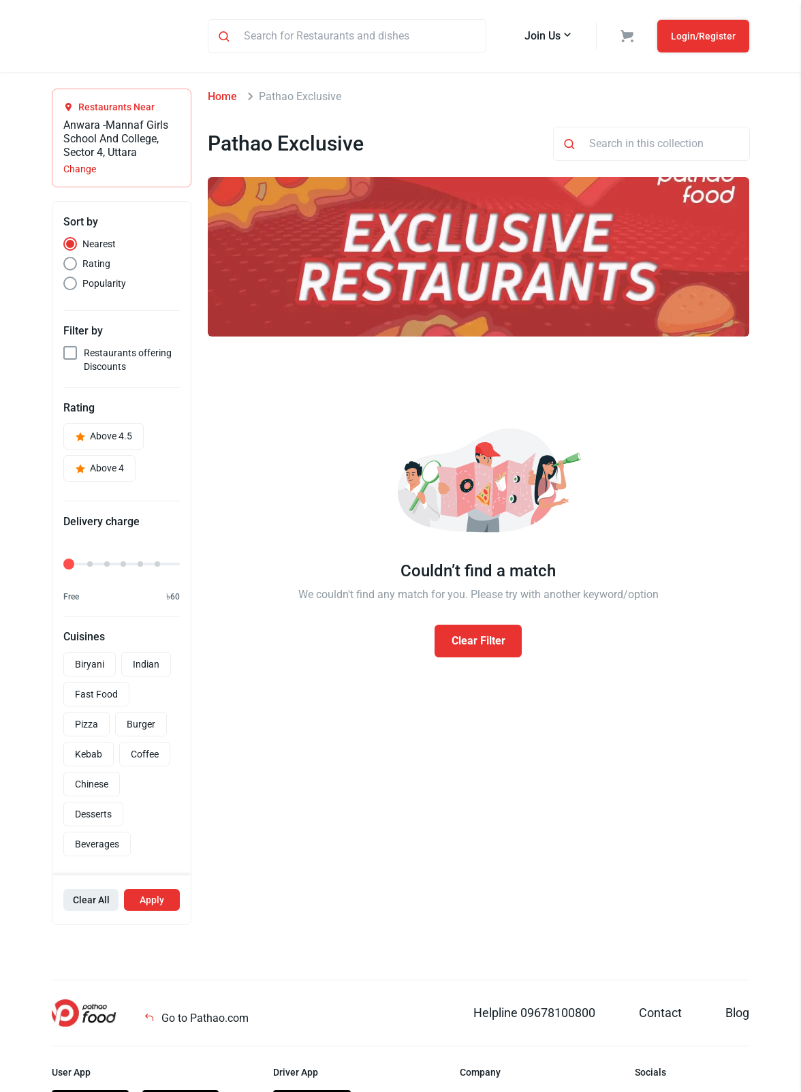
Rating (96, 265)
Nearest (99, 245)
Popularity (104, 285)
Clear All (91, 901)
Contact (660, 1015)
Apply (152, 901)
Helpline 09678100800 (534, 1015)
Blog (737, 1015)
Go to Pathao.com (196, 1020)
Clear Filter (478, 642)
